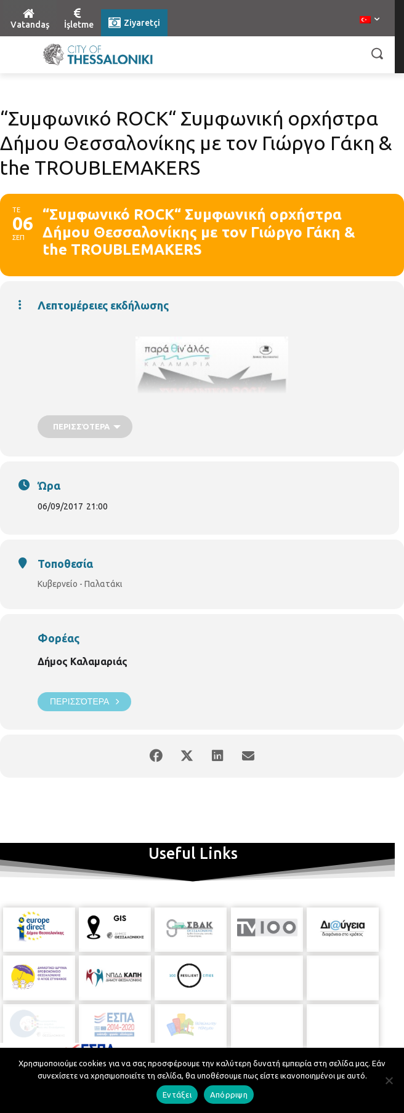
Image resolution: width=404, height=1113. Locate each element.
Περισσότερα (84, 701)
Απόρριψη (229, 1094)
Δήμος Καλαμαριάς (82, 661)
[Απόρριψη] (388, 1080)
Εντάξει (177, 1094)
